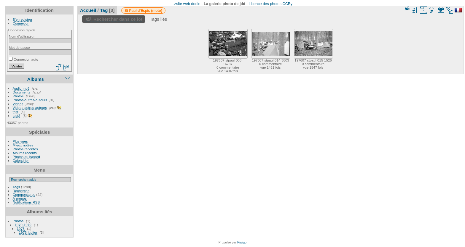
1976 (21, 228)
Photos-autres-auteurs (30, 100)
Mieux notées (23, 145)
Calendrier (21, 160)
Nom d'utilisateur (22, 36)
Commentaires (24, 194)
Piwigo (241, 242)
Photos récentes (25, 149)
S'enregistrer (22, 19)
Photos (18, 96)
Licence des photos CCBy (270, 3)
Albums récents (25, 153)
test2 (16, 115)
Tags (16, 187)
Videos (18, 104)
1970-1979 (23, 225)
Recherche (21, 191)
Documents (22, 92)
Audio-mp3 (21, 88)
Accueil (88, 10)
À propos (20, 198)
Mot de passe (19, 47)
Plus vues (20, 141)
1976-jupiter (28, 232)
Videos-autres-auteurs (30, 107)
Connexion (21, 23)
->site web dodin (186, 3)
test (15, 112)
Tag (104, 10)
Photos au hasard (26, 157)
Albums (35, 79)
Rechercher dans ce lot (117, 19)
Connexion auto (23, 59)
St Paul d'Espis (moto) (143, 11)
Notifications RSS (26, 202)
